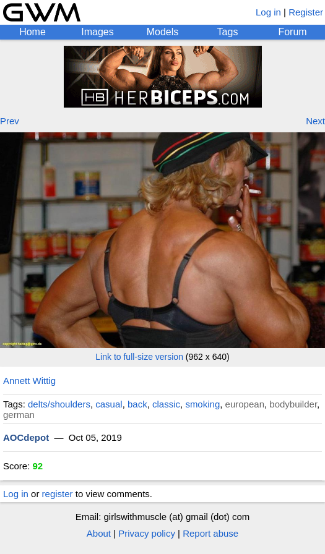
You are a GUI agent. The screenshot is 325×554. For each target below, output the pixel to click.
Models (163, 32)
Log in (268, 12)
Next (315, 121)
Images (97, 32)
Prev (9, 121)
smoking (202, 404)
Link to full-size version (139, 357)
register (57, 493)
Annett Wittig (29, 380)
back (137, 404)
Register (305, 12)
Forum (292, 32)
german (19, 414)
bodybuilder (293, 404)
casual (108, 404)
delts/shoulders (59, 404)
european (244, 404)
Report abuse (210, 533)
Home (32, 32)
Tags (227, 32)
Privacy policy (146, 533)
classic (166, 404)
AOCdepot (26, 437)
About (99, 533)
